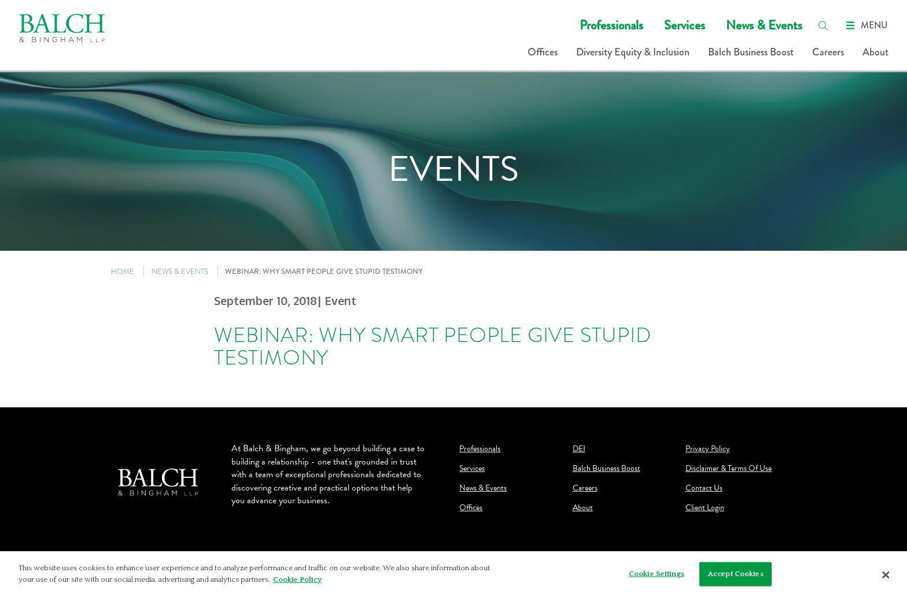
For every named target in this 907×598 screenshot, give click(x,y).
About (875, 52)
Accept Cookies (736, 577)
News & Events (764, 25)
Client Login (704, 508)
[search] (823, 25)
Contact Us (703, 488)
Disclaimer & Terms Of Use (728, 468)
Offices (543, 52)
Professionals (611, 25)
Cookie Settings (656, 577)
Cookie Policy (297, 583)
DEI (579, 449)
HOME (122, 271)
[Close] (886, 578)
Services (684, 25)
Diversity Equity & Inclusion (633, 52)
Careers (828, 52)
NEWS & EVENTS (180, 271)
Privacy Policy (707, 449)
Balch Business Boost (751, 52)
